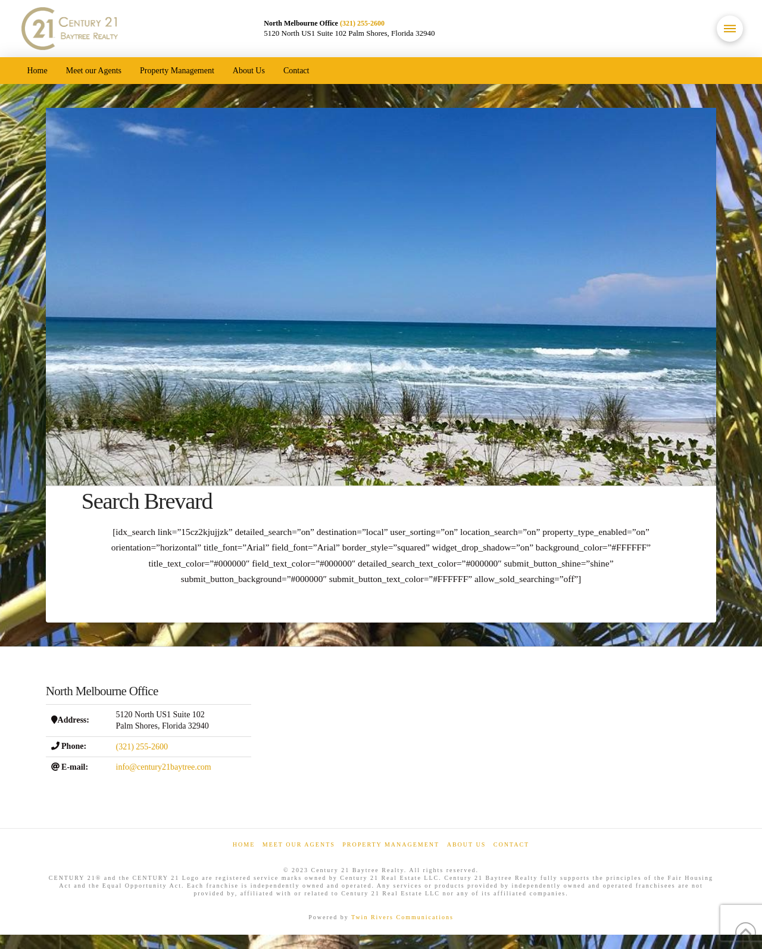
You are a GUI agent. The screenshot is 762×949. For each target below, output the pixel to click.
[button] (730, 28)
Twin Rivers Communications (402, 917)
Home (244, 844)
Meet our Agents (299, 844)
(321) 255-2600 (362, 23)
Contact (511, 844)
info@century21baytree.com (163, 767)
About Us (466, 844)
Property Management (390, 844)
